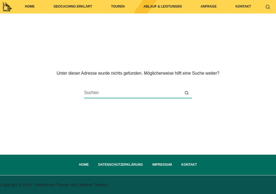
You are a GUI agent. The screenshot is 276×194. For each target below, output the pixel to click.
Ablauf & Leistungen (162, 6)
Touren (118, 6)
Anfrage (208, 6)
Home (30, 6)
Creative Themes (92, 184)
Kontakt (243, 6)
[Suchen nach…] (132, 92)
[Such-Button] (186, 92)
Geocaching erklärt (73, 6)
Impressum (162, 165)
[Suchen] (268, 7)
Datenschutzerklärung (120, 165)
